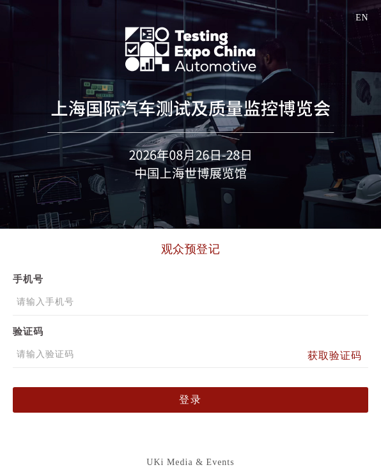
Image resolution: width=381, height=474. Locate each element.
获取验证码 (334, 355)
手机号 (28, 279)
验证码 (28, 331)
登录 (190, 399)
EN (361, 17)
